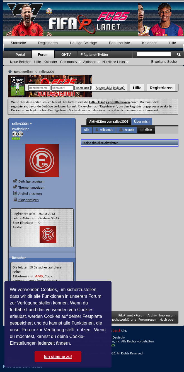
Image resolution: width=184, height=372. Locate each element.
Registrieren (161, 88)
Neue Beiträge (21, 62)
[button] (73, 344)
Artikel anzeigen (27, 193)
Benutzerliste (119, 43)
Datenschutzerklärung (120, 319)
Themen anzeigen (28, 187)
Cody (48, 276)
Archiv (152, 315)
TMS (112, 345)
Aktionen (89, 62)
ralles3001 (106, 130)
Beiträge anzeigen (28, 181)
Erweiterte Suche (164, 62)
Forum (43, 55)
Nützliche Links (113, 62)
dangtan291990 (24, 281)
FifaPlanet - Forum (132, 315)
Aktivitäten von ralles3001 (109, 121)
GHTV (66, 55)
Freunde (129, 130)
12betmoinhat (23, 276)
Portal (20, 55)
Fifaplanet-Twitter (94, 55)
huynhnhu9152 (48, 281)
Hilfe (137, 88)
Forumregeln (148, 319)
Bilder (148, 130)
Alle (86, 130)
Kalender (149, 43)
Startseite (18, 43)
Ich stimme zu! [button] (58, 356)
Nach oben (167, 319)
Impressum (167, 315)
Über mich (142, 121)
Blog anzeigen (26, 200)
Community (68, 62)
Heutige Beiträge (83, 43)
